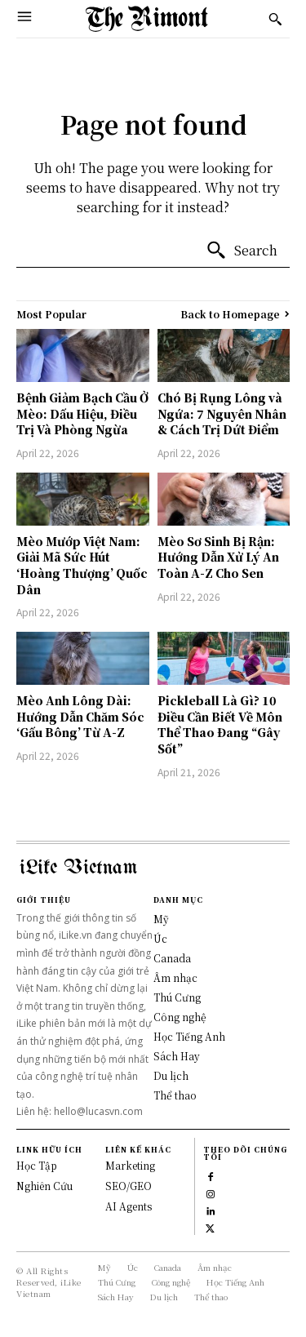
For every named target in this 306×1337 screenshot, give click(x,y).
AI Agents (128, 1206)
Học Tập (36, 1165)
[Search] (241, 250)
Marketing (130, 1165)
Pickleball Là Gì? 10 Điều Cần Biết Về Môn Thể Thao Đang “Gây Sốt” (219, 724)
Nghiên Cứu (44, 1186)
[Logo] (147, 19)
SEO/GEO (128, 1186)
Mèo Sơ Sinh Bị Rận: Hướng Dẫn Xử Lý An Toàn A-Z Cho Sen (218, 557)
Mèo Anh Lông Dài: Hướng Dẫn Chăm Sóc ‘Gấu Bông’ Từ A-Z (80, 716)
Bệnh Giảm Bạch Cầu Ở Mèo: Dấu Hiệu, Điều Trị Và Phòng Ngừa (82, 413)
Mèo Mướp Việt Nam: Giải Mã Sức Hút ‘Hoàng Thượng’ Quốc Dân (82, 565)
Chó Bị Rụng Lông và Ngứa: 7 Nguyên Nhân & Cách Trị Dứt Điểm (221, 413)
